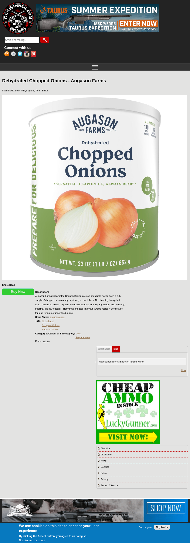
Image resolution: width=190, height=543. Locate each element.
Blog (116, 348)
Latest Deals (104, 349)
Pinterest (34, 54)
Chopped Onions (51, 325)
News (104, 460)
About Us (105, 448)
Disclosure (106, 454)
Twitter (20, 54)
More (183, 370)
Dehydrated (48, 321)
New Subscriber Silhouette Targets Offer (121, 361)
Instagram (27, 54)
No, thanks (162, 527)
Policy (104, 473)
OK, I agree (145, 527)
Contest (105, 467)
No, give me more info (32, 540)
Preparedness (82, 337)
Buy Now (18, 292)
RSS (7, 54)
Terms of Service (109, 485)
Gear (78, 333)
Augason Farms (50, 329)
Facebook (14, 54)
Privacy (104, 479)
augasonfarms (57, 317)
